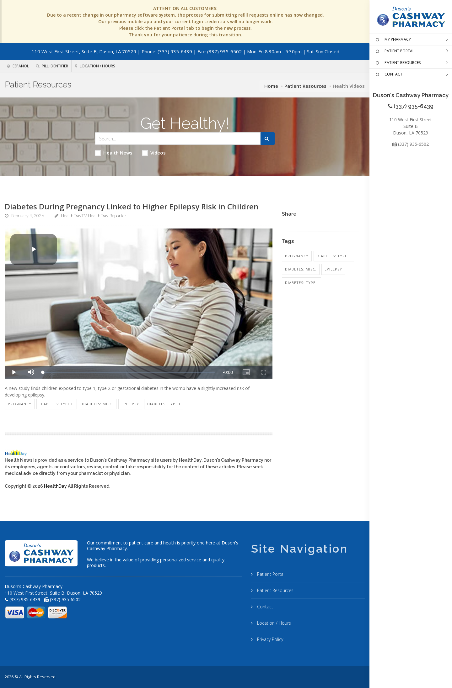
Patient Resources (305, 86)
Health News (113, 153)
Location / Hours (95, 66)
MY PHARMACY (392, 39)
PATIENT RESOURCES (397, 63)
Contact (264, 607)
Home (271, 86)
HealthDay (55, 486)
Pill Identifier (52, 66)
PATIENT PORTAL (394, 51)
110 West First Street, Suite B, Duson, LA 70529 (84, 51)
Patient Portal (270, 574)
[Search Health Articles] (178, 138)
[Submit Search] (268, 138)
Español (18, 66)
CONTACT (388, 74)
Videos (154, 153)
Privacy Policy (269, 639)
